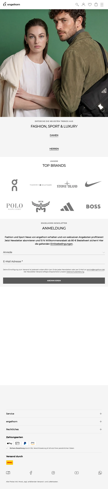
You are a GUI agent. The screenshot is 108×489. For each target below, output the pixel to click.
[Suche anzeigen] (77, 5)
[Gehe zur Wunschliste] (90, 5)
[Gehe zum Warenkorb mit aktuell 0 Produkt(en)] (96, 5)
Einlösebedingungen (61, 244)
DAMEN (54, 135)
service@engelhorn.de (95, 270)
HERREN (54, 148)
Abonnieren (54, 281)
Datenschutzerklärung (75, 272)
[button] (83, 5)
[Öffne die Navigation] (102, 5)
